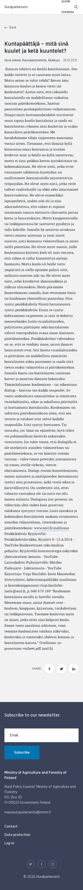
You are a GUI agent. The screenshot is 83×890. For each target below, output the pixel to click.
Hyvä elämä (12, 60)
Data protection (17, 835)
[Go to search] (76, 7)
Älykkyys (54, 60)
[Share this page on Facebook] (49, 669)
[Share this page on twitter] (61, 669)
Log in (9, 843)
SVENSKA (68, 12)
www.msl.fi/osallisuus (51, 528)
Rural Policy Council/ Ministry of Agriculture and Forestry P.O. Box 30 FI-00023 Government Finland (40, 794)
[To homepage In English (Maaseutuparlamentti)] (16, 7)
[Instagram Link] (53, 864)
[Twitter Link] (31, 864)
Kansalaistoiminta (34, 60)
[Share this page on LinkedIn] (74, 669)
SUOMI (66, 1)
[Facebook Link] (42, 864)
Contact (10, 826)
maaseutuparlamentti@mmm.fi (27, 812)
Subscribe (22, 752)
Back (10, 27)
